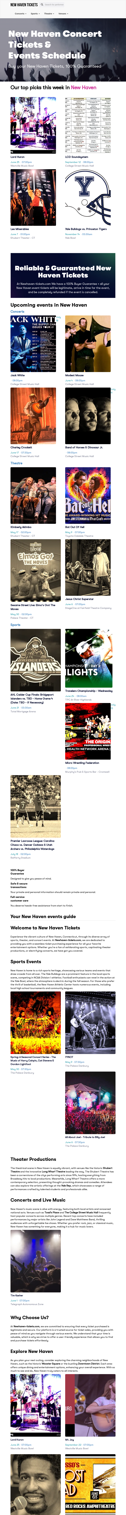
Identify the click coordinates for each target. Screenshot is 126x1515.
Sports (35, 13)
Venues (63, 13)
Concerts (20, 13)
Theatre (49, 13)
